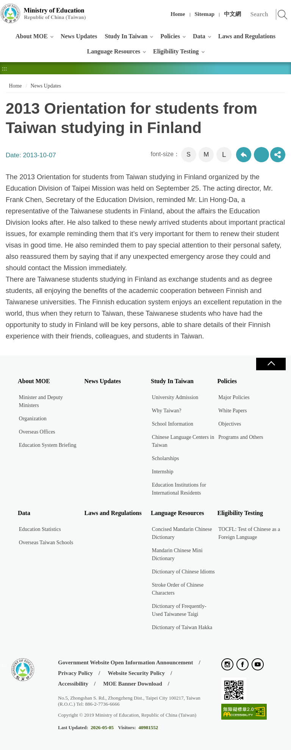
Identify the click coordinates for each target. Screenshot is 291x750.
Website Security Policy (136, 673)
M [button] (206, 154)
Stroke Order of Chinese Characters (177, 589)
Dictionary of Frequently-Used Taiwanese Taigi (179, 610)
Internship (163, 471)
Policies (170, 36)
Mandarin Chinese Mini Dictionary (177, 554)
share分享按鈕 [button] (277, 154)
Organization (33, 418)
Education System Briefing (48, 445)
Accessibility (73, 684)
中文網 (232, 14)
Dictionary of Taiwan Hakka (182, 627)
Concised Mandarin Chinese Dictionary (182, 533)
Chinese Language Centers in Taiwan (183, 441)
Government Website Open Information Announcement (125, 662)
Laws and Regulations (246, 36)
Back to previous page (243, 154)
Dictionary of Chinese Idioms (183, 572)
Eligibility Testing (176, 51)
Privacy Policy (75, 673)
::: (4, 9)
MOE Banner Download (132, 684)
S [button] (188, 154)
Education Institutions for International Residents (179, 489)
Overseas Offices (37, 432)
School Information (172, 424)
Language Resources (113, 51)
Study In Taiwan (126, 36)
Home (178, 14)
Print (261, 154)
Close (271, 364)
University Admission (175, 397)
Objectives (229, 424)
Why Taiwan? (166, 410)
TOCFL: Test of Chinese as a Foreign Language (249, 533)
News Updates (79, 36)
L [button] (224, 154)
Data (199, 36)
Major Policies (233, 397)
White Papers (232, 410)
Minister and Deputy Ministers (41, 401)
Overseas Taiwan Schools (46, 542)
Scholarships (165, 458)
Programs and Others (240, 437)
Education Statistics (40, 529)
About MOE (32, 36)
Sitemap (205, 14)
